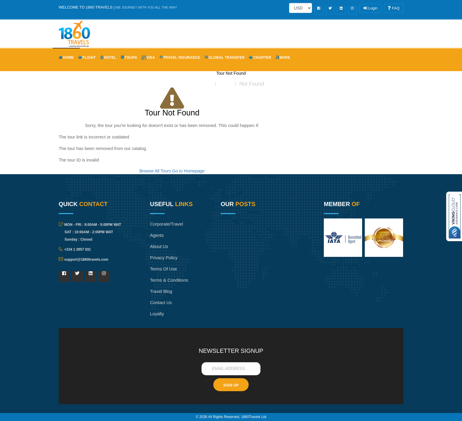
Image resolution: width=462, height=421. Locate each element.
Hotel (108, 58)
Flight (87, 58)
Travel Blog (161, 291)
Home (205, 84)
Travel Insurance (179, 58)
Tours (129, 58)
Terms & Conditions (169, 280)
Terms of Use (163, 268)
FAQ (394, 8)
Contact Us (161, 302)
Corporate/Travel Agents (166, 229)
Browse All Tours (155, 171)
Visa (148, 58)
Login (370, 8)
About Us (159, 246)
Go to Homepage (188, 171)
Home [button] (66, 58)
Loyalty (157, 313)
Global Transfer (225, 58)
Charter (260, 58)
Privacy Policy (163, 257)
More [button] (283, 58)
